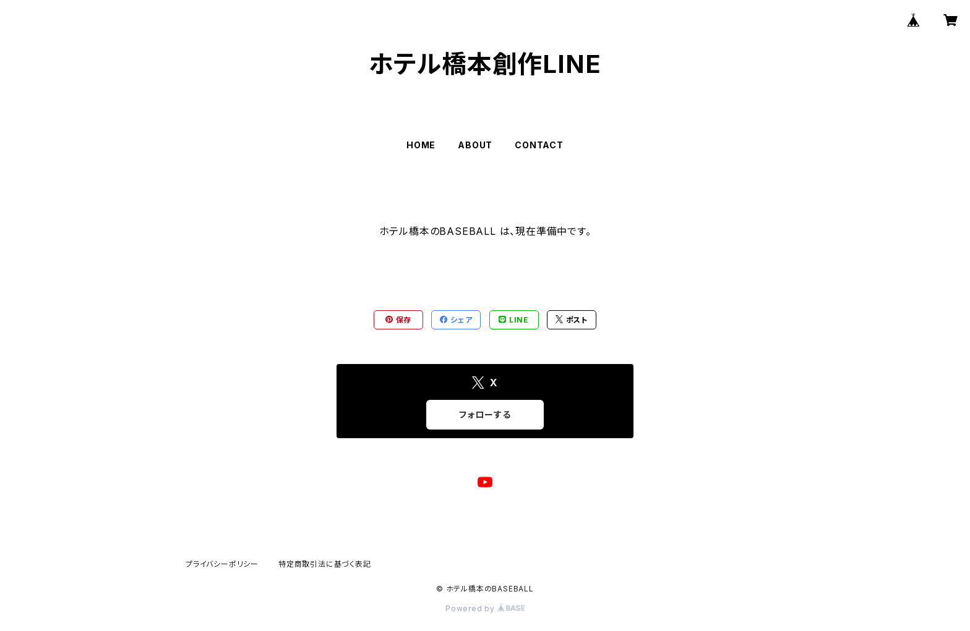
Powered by (485, 608)
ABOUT (475, 145)
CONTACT (539, 145)
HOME (421, 145)
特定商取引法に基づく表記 (324, 564)
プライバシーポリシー (222, 564)
